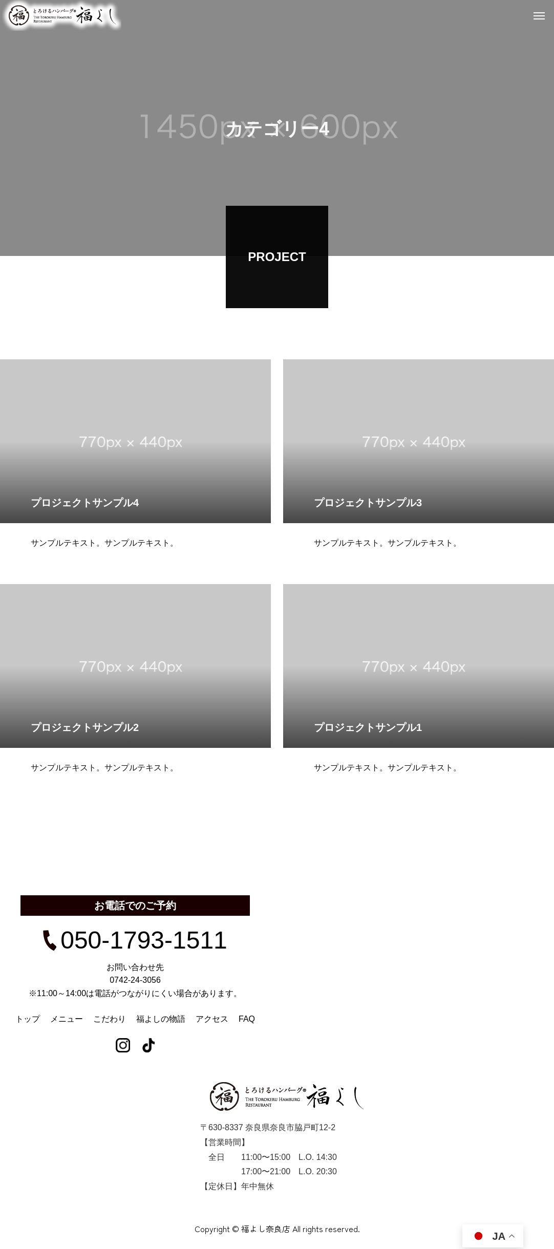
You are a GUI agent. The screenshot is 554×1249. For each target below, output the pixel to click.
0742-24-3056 (135, 980)
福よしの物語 (160, 1019)
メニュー (66, 1019)
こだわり (109, 1019)
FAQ (247, 1019)
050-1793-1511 (135, 940)
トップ (27, 1019)
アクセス (212, 1019)
